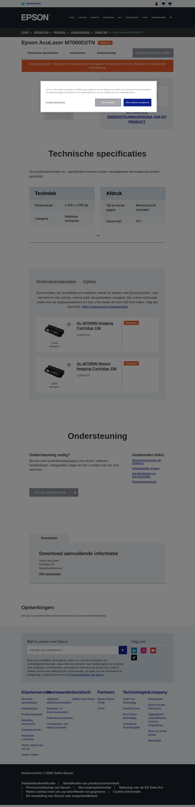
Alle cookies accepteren (137, 102)
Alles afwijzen (108, 102)
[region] (98, 96)
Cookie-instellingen (55, 102)
